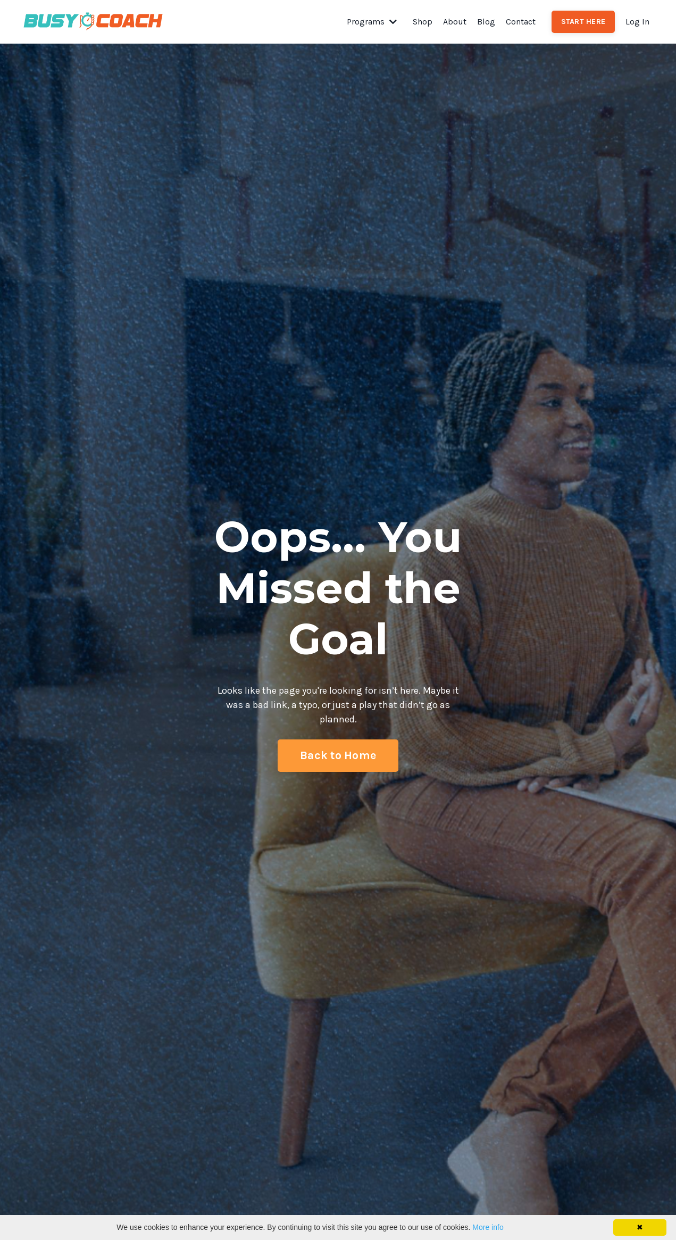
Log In (637, 21)
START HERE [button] (583, 21)
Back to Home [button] (338, 755)
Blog (486, 21)
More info (487, 1227)
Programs (372, 21)
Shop (422, 21)
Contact (521, 21)
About (454, 21)
